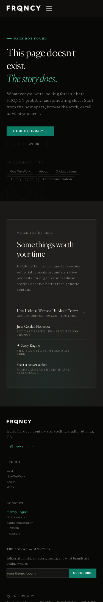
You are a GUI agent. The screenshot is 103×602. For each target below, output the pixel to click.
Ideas (10, 487)
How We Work (20, 171)
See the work (26, 144)
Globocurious (66, 171)
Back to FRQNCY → (30, 131)
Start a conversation (57, 179)
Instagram (13, 533)
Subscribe (83, 573)
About (43, 171)
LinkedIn (13, 528)
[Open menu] (49, 8)
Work (10, 471)
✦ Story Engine (22, 179)
